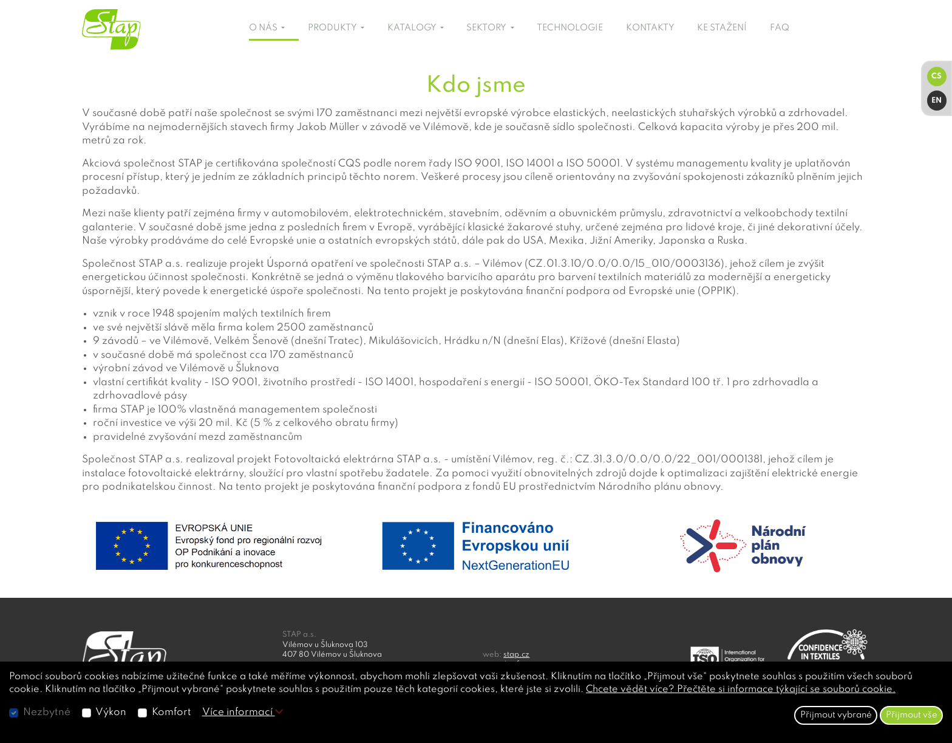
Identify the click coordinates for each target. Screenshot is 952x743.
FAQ (779, 28)
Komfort (171, 712)
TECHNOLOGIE (570, 28)
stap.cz (516, 655)
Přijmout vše (911, 715)
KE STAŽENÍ (722, 28)
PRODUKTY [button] (333, 28)
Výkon (110, 712)
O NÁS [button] (264, 28)
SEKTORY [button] (487, 28)
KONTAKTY (650, 28)
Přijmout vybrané (836, 715)
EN (936, 100)
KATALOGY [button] (412, 28)
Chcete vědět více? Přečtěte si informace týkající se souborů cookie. (741, 689)
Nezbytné (46, 712)
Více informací (242, 712)
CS (936, 76)
